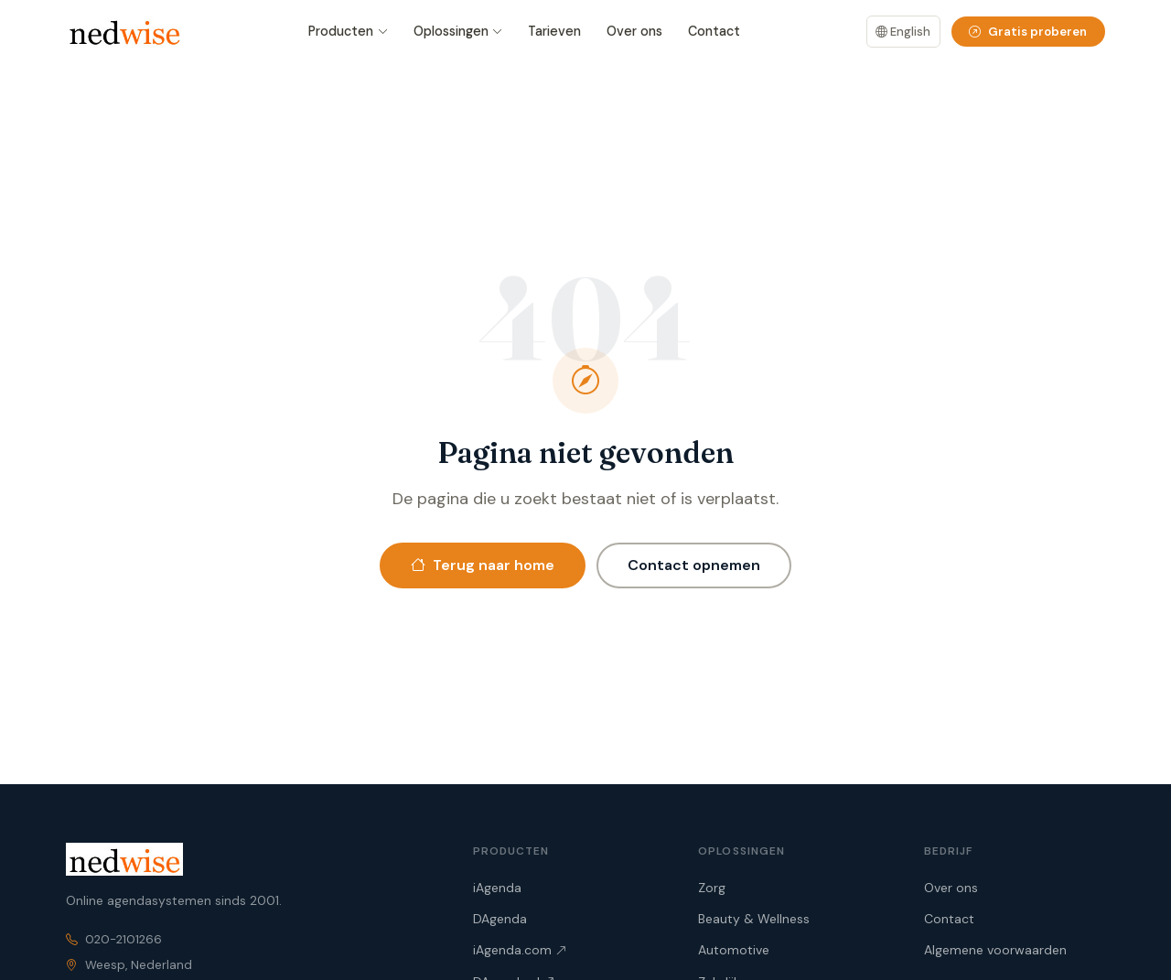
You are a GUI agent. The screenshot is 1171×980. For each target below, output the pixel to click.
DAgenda (500, 918)
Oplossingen (458, 31)
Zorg (711, 887)
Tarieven (554, 31)
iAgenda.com (519, 950)
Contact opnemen (694, 565)
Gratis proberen (1028, 31)
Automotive (733, 950)
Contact (714, 31)
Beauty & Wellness (754, 918)
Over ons (634, 31)
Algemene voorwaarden (995, 950)
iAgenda (497, 887)
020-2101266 (123, 939)
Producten (348, 31)
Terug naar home (482, 565)
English (903, 31)
